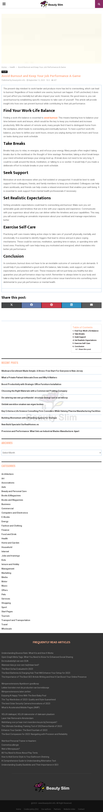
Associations (7, 483)
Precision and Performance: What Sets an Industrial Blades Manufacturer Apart (40, 431)
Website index (69, 809)
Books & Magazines (11, 495)
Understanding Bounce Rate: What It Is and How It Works (27, 653)
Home (18, 809)
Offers (4, 590)
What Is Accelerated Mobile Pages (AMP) (20, 707)
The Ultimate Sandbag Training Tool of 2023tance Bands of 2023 (31, 726)
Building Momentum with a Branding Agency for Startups (29, 418)
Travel (4, 624)
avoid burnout (50, 117)
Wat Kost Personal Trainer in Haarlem (18, 741)
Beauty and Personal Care (13, 491)
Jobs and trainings (10, 556)
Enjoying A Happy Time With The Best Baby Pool (23, 695)
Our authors (46, 809)
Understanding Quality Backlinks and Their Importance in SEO (29, 765)
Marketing (6, 573)
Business (6, 504)
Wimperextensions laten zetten (16, 691)
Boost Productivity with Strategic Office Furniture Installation (31, 384)
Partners (57, 809)
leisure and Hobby (10, 564)
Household (6, 547)
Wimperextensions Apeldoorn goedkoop (20, 683)
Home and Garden (10, 543)
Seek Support (80, 337)
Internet (5, 551)
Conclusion (79, 346)
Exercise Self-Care (82, 343)
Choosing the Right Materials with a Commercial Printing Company (34, 391)
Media (4, 577)
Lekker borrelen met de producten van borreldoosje (25, 687)
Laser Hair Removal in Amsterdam (17, 718)
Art (2, 478)
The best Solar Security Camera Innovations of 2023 (25, 703)
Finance (5, 530)
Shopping (6, 603)
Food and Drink (8, 534)
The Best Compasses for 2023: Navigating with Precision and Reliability (34, 734)
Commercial (7, 508)
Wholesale (6, 629)
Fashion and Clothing (11, 526)
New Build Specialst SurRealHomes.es (20, 424)
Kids (3, 560)
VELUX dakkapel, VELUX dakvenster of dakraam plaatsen (28, 714)
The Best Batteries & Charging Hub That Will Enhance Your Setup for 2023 (35, 673)
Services (5, 599)
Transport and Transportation (15, 620)
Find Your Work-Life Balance (86, 331)
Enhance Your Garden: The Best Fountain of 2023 (24, 730)
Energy (4, 521)
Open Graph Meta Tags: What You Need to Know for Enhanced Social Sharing (37, 657)
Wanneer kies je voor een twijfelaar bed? (20, 665)
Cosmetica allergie (10, 745)
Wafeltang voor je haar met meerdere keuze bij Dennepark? (29, 722)
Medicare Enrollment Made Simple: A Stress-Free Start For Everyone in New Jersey (42, 371)
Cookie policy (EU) (31, 809)
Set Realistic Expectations (85, 340)
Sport (4, 607)
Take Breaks (80, 334)
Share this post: (85, 349)
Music (4, 586)
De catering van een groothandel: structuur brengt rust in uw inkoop (34, 398)
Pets (3, 594)
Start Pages (7, 611)
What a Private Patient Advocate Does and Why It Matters (29, 377)
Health (4, 72)
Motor (4, 581)
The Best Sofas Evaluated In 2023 (17, 669)
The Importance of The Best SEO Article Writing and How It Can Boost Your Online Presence (44, 677)
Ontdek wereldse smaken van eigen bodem (22, 404)
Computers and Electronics (14, 513)
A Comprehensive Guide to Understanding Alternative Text (28, 761)
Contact (81, 809)
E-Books (5, 517)
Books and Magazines (12, 500)
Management (7, 569)
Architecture (7, 474)
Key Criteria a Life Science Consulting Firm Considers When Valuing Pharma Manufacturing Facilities (50, 411)
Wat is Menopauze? (10, 749)
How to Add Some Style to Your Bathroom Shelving (25, 757)
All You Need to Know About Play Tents (19, 753)
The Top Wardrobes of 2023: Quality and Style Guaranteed (28, 699)
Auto (3, 487)
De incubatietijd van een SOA (14, 661)
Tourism (5, 616)
